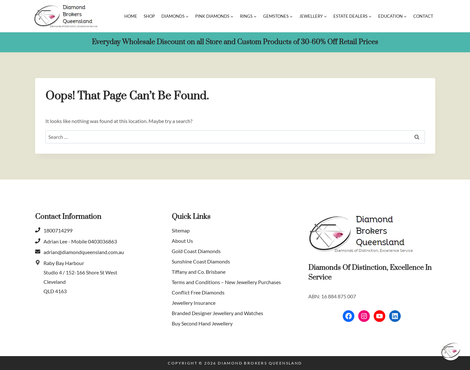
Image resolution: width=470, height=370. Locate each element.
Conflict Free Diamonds (198, 292)
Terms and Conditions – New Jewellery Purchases (226, 282)
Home (130, 16)
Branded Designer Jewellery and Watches (217, 313)
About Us (182, 241)
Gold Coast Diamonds (196, 251)
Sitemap (181, 230)
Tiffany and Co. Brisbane (198, 272)
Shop (149, 16)
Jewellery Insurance (194, 303)
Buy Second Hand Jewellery (202, 323)
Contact (423, 16)
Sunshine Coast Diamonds (201, 261)
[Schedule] (450, 350)
